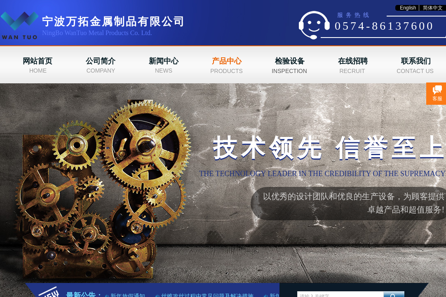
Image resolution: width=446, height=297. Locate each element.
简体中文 (433, 8)
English (408, 8)
